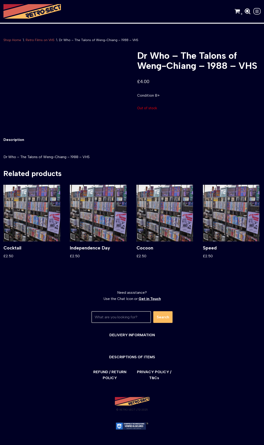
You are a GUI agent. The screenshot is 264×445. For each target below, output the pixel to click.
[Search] (247, 11)
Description (13, 139)
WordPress (44, 439)
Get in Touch (150, 299)
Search (163, 317)
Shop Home (12, 40)
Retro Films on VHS (40, 40)
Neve (7, 439)
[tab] (13, 140)
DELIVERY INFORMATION (132, 335)
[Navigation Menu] (257, 11)
